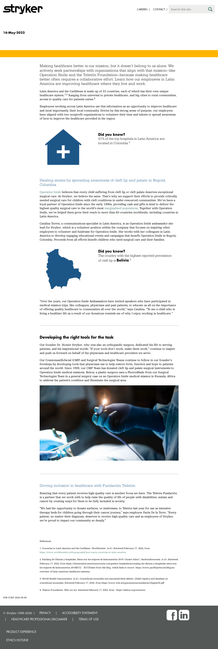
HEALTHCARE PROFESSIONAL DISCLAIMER (39, 619)
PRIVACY (45, 613)
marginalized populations (121, 208)
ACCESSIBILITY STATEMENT (80, 613)
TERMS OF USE (89, 619)
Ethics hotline (17, 640)
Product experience (21, 632)
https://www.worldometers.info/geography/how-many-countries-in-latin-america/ (83, 552)
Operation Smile (50, 192)
